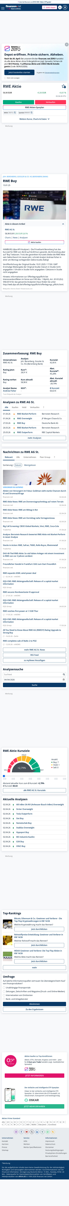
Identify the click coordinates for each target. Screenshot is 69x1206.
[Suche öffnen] (60, 7)
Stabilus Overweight (25, 830)
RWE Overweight (24, 421)
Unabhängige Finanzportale (18, 990)
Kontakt (5, 1144)
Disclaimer (49, 1150)
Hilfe (25, 1144)
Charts (8, 240)
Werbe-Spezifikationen (32, 1150)
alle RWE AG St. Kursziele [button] (34, 792)
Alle (3, 1124)
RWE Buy (21, 425)
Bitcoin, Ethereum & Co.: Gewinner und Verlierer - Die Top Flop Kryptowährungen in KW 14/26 (38, 922)
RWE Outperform (25, 435)
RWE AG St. (10, 232)
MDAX (33, 1127)
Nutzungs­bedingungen (54, 1153)
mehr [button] (34, 970)
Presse (4, 1150)
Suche (34, 687)
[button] (49, 7)
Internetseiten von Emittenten (19, 998)
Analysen (24, 240)
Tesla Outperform (24, 816)
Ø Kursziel (54, 390)
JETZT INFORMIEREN (34, 1078)
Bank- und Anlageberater (17, 1001)
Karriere (5, 1147)
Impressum (49, 1144)
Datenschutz (50, 1147)
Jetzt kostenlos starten (19, 72)
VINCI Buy (20, 848)
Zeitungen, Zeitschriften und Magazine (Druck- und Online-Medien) (35, 994)
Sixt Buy (20, 821)
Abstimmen (34, 1006)
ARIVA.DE (22, 1179)
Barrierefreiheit (51, 1159)
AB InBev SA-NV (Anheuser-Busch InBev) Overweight (40, 807)
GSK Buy (20, 844)
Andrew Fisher (9, 393)
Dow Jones (42, 1127)
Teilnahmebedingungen (52, 72)
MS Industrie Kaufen (25, 839)
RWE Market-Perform (26, 416)
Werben (27, 1147)
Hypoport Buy (22, 834)
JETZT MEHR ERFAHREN (34, 1109)
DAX (27, 1127)
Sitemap (5, 1153)
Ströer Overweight (24, 811)
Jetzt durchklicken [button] (39, 931)
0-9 (8, 1124)
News (15, 240)
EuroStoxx (52, 1127)
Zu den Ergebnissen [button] (34, 1012)
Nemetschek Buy (24, 825)
